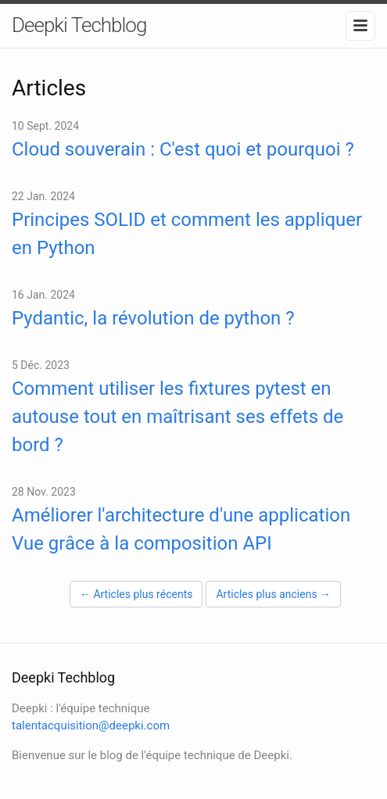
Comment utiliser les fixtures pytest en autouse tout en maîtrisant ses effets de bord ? (177, 417)
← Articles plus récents (136, 594)
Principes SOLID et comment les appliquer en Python (187, 234)
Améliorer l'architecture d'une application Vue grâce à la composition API (181, 529)
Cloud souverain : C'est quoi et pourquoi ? (183, 149)
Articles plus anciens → (273, 594)
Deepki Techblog (79, 25)
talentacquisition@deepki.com (91, 725)
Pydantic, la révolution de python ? (153, 318)
